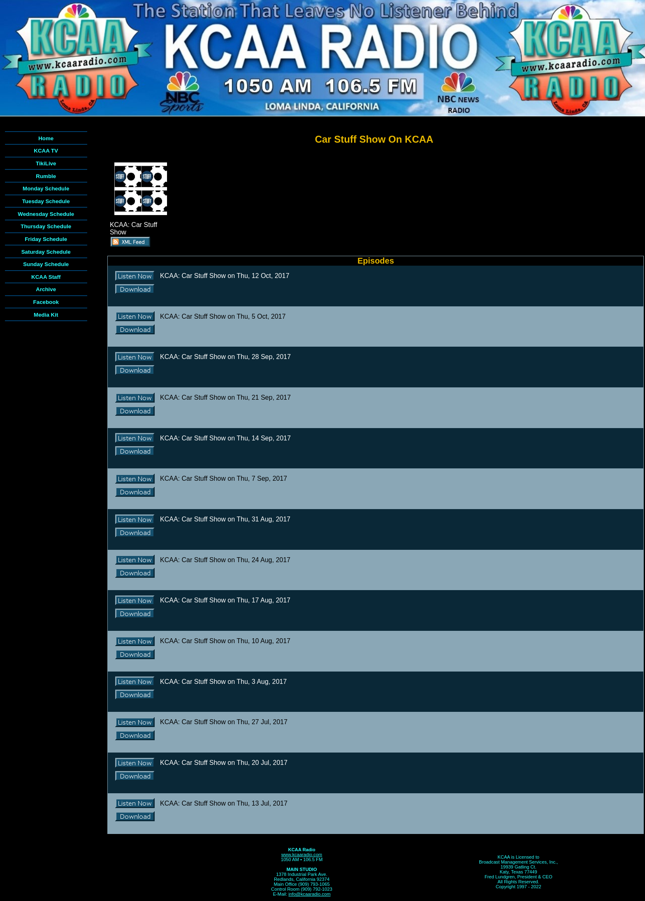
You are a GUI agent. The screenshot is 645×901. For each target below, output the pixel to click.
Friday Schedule (46, 239)
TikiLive (46, 163)
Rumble (46, 176)
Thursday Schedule (46, 226)
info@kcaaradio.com (309, 894)
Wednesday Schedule (46, 214)
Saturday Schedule (46, 252)
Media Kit (46, 315)
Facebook (46, 302)
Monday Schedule (46, 188)
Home (45, 138)
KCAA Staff (45, 277)
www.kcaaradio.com (301, 854)
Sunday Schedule (46, 264)
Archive (46, 289)
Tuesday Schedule (46, 201)
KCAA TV (46, 151)
